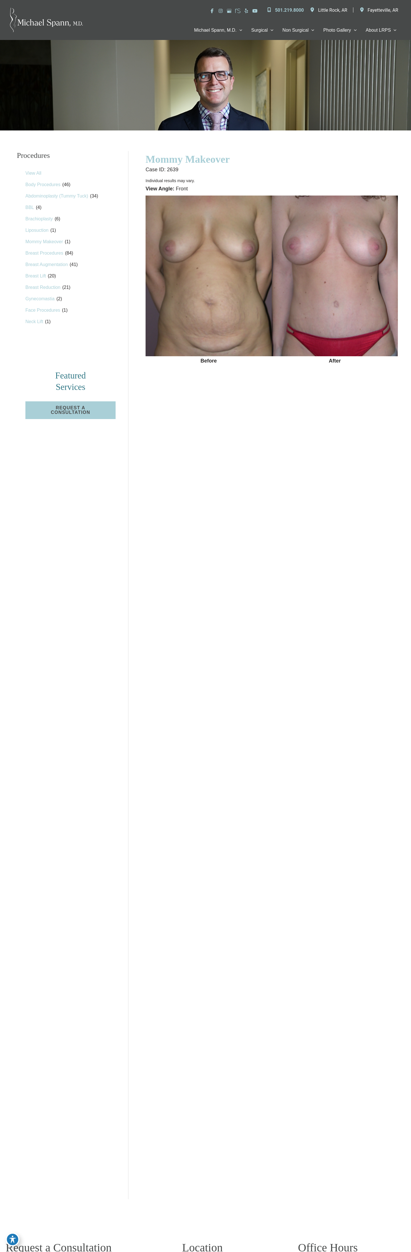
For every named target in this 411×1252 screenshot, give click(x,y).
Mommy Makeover (44, 241)
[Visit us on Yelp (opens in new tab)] (246, 11)
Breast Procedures (44, 253)
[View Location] (313, 10)
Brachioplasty (39, 218)
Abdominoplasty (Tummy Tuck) (56, 196)
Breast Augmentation (46, 264)
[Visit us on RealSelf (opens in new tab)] (238, 11)
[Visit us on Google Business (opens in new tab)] (229, 11)
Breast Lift (35, 275)
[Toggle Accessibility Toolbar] (12, 1239)
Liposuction (37, 230)
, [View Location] (332, 10)
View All (33, 173)
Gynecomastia (40, 298)
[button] (70, 410)
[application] (239, 30)
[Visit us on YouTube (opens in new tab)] (255, 11)
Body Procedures (43, 184)
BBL (29, 207)
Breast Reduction (43, 287)
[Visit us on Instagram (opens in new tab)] (220, 11)
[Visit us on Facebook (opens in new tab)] (212, 11)
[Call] (285, 10)
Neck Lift (34, 321)
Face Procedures (42, 310)
